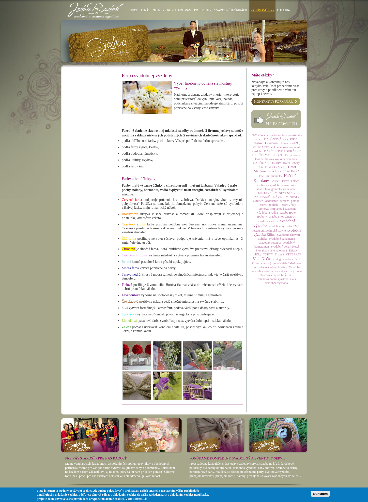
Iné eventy (203, 10)
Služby (159, 10)
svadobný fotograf (270, 242)
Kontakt (137, 30)
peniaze (284, 201)
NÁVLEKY (280, 197)
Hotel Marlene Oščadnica (275, 169)
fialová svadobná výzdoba (281, 159)
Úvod (134, 10)
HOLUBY (274, 163)
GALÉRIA (259, 163)
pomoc (295, 201)
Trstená (279, 254)
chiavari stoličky (290, 143)
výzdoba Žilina (283, 275)
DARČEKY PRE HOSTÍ (267, 155)
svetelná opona (277, 250)
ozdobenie (271, 201)
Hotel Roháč (291, 171)
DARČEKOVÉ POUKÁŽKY (282, 151)
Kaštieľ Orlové (280, 181)
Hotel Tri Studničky (270, 176)
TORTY (268, 254)
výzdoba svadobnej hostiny (270, 267)
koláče (295, 181)
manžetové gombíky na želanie (276, 189)
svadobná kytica (268, 221)
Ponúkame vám (179, 10)
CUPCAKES (261, 147)
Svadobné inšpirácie (231, 10)
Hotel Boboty (291, 163)
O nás (145, 10)
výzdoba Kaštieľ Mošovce (284, 263)
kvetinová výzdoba (268, 185)
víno (263, 263)
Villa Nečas (262, 258)
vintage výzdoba (283, 259)
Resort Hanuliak (268, 205)
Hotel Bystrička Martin (272, 167)
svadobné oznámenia (282, 238)
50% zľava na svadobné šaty (269, 135)
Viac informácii (136, 499)
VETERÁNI (293, 254)
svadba (273, 212)
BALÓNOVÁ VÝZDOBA (280, 139)
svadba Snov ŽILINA (282, 216)
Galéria (283, 10)
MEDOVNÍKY (267, 193)
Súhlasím (320, 494)
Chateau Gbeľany (265, 143)
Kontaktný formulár (275, 101)
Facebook (276, 119)
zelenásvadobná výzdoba (273, 279)
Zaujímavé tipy (262, 10)
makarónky (289, 185)
